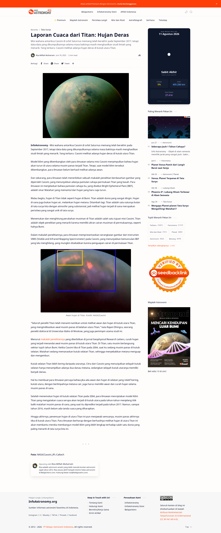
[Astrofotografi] (135, 20)
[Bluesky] (46, 515)
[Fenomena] (165, 160)
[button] (186, 12)
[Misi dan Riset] (118, 20)
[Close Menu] (216, 4)
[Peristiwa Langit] (99, 20)
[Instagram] (33, 515)
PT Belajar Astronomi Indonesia (58, 527)
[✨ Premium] (60, 20)
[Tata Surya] (167, 201)
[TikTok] (54, 515)
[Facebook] (73, 515)
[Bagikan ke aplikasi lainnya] (73, 63)
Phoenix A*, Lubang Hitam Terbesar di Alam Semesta (170, 193)
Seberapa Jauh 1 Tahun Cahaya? (168, 146)
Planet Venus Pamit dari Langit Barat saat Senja (168, 166)
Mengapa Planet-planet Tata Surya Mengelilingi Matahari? (170, 207)
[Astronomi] (167, 142)
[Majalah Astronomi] (79, 20)
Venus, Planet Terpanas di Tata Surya (167, 180)
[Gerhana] (150, 20)
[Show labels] (162, 245)
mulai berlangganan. (127, 4)
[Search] (191, 12)
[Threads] (63, 515)
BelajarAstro (130, 509)
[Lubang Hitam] (169, 188)
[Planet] (176, 174)
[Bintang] (175, 239)
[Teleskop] (163, 20)
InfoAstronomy (132, 502)
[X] (40, 515)
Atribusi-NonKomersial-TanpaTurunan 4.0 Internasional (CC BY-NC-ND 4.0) (175, 516)
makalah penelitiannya (53, 339)
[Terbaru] (156, 225)
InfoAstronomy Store (134, 506)
